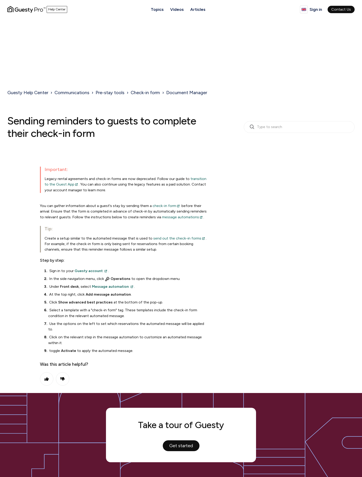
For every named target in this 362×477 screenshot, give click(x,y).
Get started (181, 445)
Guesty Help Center (27, 92)
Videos (177, 9)
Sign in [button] (316, 9)
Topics (157, 9)
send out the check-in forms (177, 238)
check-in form (164, 206)
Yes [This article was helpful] (46, 379)
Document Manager (186, 92)
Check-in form (145, 92)
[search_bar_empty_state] (299, 127)
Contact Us (341, 9)
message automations (180, 217)
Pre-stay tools (110, 92)
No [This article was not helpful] (62, 379)
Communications (71, 92)
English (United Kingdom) (304, 9)
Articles (197, 9)
